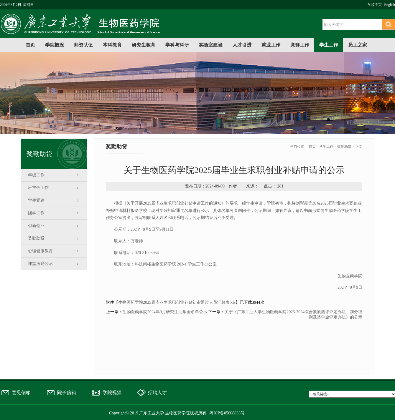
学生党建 (36, 200)
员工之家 (357, 44)
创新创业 (36, 225)
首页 (30, 44)
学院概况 (54, 44)
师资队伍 (83, 44)
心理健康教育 (40, 251)
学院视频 (112, 392)
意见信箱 (21, 392)
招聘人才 (157, 392)
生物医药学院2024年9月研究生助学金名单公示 (165, 312)
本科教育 (112, 44)
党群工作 (299, 44)
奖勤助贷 (36, 238)
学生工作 (328, 44)
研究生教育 (143, 44)
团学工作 (36, 213)
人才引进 (242, 44)
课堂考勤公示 (40, 263)
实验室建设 (211, 44)
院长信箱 (66, 392)
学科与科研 (177, 44)
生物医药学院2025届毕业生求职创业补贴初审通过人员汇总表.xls (177, 302)
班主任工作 (38, 187)
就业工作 (270, 44)
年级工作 (36, 175)
